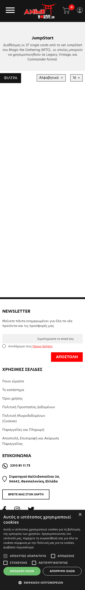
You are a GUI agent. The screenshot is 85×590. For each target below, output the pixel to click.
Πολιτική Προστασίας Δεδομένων (28, 407)
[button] (42, 582)
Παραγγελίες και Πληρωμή (23, 429)
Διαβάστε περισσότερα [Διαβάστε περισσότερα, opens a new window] (18, 547)
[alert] (42, 550)
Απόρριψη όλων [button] (62, 571)
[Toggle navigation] (10, 11)
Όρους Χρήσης (42, 346)
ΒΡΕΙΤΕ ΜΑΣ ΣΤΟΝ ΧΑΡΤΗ (26, 494)
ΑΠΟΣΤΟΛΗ (67, 357)
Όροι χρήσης (12, 398)
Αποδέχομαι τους (30, 346)
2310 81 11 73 (20, 465)
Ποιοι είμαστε (13, 381)
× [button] (80, 514)
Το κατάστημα (13, 390)
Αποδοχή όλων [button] (22, 571)
